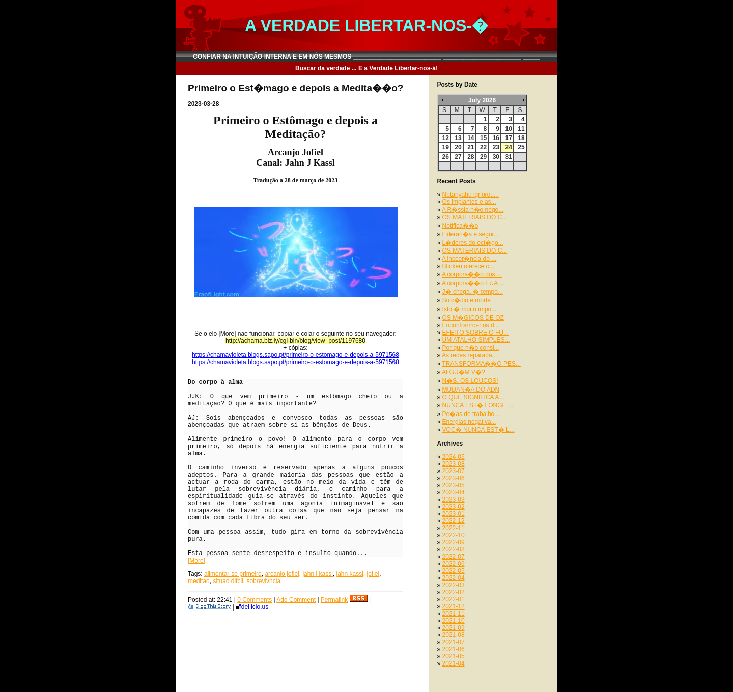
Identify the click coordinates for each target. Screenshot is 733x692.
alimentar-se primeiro (233, 573)
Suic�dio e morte (466, 300)
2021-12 (453, 606)
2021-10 (453, 620)
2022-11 (453, 528)
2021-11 (453, 613)
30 (496, 156)
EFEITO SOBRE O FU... (475, 332)
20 (458, 147)
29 (483, 156)
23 (496, 147)
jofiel (373, 573)
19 (445, 147)
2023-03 (453, 499)
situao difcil (228, 581)
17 (508, 138)
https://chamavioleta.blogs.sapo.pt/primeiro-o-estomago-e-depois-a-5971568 (295, 354)
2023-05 (453, 485)
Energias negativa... (469, 421)
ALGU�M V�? (463, 372)
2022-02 (453, 592)
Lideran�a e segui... (470, 234)
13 (458, 138)
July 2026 (482, 100)
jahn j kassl (317, 573)
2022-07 (453, 556)
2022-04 (453, 578)
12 (445, 138)
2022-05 (453, 570)
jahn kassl (349, 573)
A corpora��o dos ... (472, 274)
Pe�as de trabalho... (471, 414)
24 (508, 147)
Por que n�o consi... (470, 347)
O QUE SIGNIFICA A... (473, 397)
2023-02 (453, 506)
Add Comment (296, 599)
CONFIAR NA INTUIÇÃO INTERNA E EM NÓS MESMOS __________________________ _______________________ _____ (366, 56)
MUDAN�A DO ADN (471, 389)
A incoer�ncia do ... (469, 258)
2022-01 (453, 599)
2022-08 (453, 549)
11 (521, 128)
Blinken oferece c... (468, 266)
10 (508, 128)
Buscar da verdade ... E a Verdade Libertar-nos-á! (366, 68)
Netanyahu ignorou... (470, 194)
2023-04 (453, 492)
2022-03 (453, 585)
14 (470, 138)
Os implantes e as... (469, 201)
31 (508, 156)
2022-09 (453, 542)
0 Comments (254, 599)
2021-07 (453, 642)
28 (470, 156)
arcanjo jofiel (282, 573)
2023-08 (453, 463)
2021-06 (453, 649)
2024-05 (453, 456)
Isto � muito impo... (469, 309)
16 (496, 138)
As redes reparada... (469, 355)
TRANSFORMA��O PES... (481, 363)
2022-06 (453, 563)
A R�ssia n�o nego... (472, 209)
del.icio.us (252, 607)
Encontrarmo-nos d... (470, 325)
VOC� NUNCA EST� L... (478, 429)
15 (483, 138)
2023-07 (453, 471)
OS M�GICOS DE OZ (473, 317)
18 (521, 138)
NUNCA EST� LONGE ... (477, 405)
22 (483, 147)
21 (470, 147)
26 (445, 156)
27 (458, 156)
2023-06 (453, 478)
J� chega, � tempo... (472, 291)
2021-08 (453, 635)
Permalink (334, 599)
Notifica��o (460, 225)
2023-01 (453, 513)
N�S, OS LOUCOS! (470, 380)
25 (521, 147)
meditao (199, 581)
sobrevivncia (263, 581)
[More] (196, 560)
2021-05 (453, 656)
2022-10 (453, 535)
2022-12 (453, 520)
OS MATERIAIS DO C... (475, 217)
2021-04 (453, 663)
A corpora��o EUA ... (473, 283)
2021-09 (453, 627)
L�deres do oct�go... (472, 242)
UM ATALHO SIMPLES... (476, 339)
